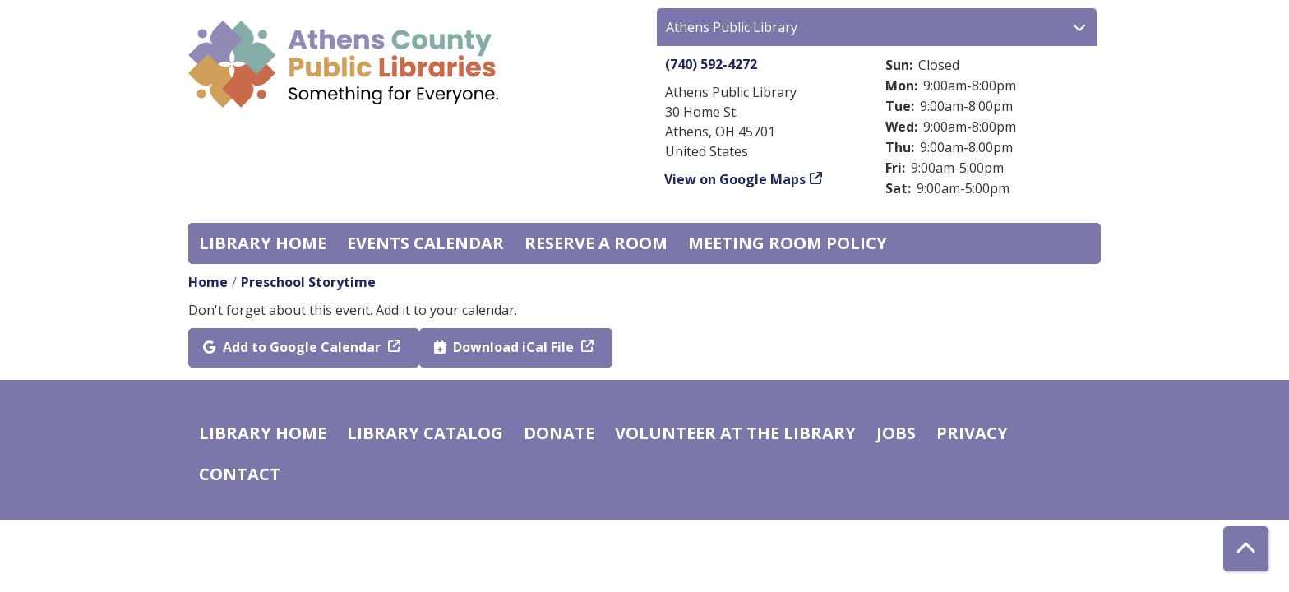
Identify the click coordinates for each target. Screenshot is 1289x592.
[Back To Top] (1245, 548)
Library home (262, 243)
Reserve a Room (596, 243)
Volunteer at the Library (735, 433)
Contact (239, 474)
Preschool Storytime (308, 282)
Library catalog (425, 433)
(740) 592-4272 (711, 64)
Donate (559, 433)
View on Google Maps (735, 179)
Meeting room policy (787, 243)
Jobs (896, 433)
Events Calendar (425, 243)
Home (208, 282)
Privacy (972, 433)
